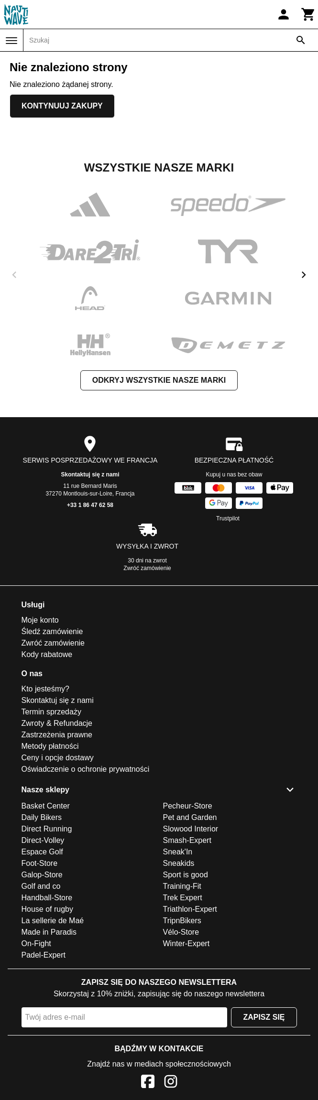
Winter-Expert (186, 943)
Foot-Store (40, 863)
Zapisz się (264, 1017)
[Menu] (11, 40)
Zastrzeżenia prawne (57, 735)
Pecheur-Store (187, 806)
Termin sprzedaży (51, 712)
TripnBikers (182, 921)
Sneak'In (178, 852)
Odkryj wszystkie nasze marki (159, 380)
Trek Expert (182, 898)
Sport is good (185, 875)
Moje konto (40, 620)
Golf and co (41, 886)
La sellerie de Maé (53, 921)
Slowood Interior (191, 829)
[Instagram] (170, 1083)
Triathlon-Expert (190, 909)
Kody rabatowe (47, 654)
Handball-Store (47, 898)
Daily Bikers (42, 817)
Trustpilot (228, 518)
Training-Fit (182, 886)
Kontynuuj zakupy (62, 106)
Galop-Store (42, 875)
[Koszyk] (308, 14)
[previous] (14, 274)
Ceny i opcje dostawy (58, 758)
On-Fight (36, 943)
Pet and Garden (190, 817)
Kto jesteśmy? (45, 689)
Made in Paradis (49, 932)
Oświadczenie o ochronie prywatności (86, 769)
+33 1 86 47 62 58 (90, 505)
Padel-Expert (44, 955)
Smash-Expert (187, 840)
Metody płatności (50, 746)
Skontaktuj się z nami (90, 474)
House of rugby (48, 909)
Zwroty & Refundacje (57, 723)
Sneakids (179, 863)
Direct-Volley (43, 840)
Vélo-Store (181, 932)
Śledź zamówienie (52, 631)
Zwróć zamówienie (147, 568)
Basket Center (46, 806)
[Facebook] (147, 1083)
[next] (303, 274)
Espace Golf (42, 852)
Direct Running (47, 829)
